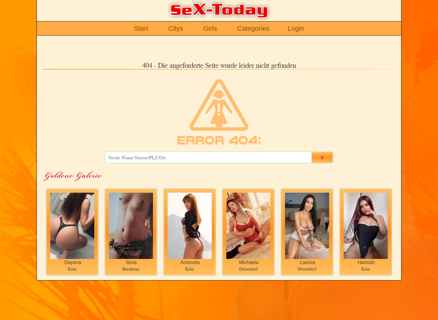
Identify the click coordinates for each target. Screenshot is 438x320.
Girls (210, 28)
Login (296, 28)
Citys (175, 28)
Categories (253, 28)
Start (141, 28)
